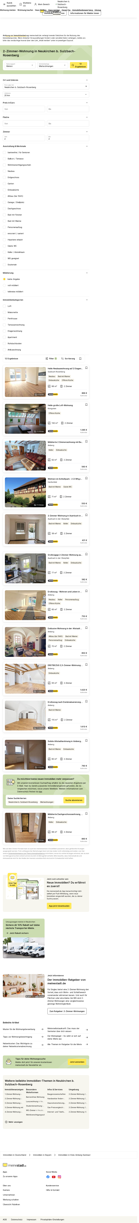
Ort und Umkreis (46, 80)
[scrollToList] (78, 65)
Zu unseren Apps (10, 1176)
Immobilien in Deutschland (14, 1155)
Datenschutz (16, 1219)
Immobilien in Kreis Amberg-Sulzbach (72, 1155)
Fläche (46, 117)
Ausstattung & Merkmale (46, 146)
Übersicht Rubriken (11, 1204)
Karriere (6, 1190)
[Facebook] (48, 1177)
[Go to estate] (46, 382)
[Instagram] (59, 1177)
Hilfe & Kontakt (53, 1190)
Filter (55, 358)
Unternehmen (9, 1195)
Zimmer (46, 131)
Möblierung (46, 273)
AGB (5, 1219)
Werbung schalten (11, 1200)
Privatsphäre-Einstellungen (52, 1219)
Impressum (31, 1219)
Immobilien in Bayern (40, 1155)
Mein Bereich (42, 4)
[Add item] (86, 368)
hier (40, 791)
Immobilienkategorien (46, 300)
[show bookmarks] (84, 358)
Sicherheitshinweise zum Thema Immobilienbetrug (26, 853)
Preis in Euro (46, 102)
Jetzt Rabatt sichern (17, 933)
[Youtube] (54, 1177)
